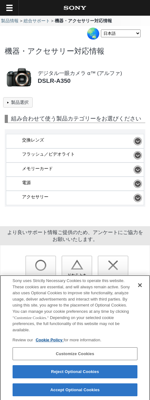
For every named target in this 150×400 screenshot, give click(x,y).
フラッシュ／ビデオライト (83, 155)
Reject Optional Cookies (75, 373)
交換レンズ (83, 141)
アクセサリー (83, 198)
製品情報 (10, 21)
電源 (83, 184)
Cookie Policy (50, 341)
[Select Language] (121, 33)
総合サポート (37, 21)
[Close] (140, 286)
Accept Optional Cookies (75, 391)
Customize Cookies (75, 354)
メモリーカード (83, 170)
